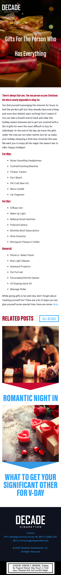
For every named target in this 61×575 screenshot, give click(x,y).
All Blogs (49, 318)
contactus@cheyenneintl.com (34, 540)
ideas (55, 304)
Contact (31, 532)
